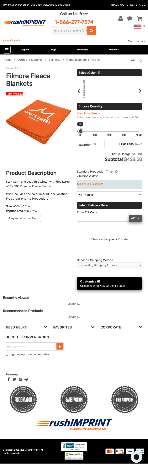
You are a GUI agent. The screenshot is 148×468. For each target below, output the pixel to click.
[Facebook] (9, 383)
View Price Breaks (88, 117)
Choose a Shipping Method (95, 264)
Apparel (25, 50)
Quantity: (85, 149)
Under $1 (114, 50)
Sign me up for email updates (29, 358)
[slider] (80, 135)
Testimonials (136, 41)
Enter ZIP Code (87, 217)
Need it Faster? (90, 189)
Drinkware (82, 50)
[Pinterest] (26, 383)
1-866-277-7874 (74, 22)
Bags (53, 50)
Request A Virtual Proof (23, 218)
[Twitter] (14, 383)
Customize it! (109, 288)
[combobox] (109, 199)
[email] (31, 351)
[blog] (20, 383)
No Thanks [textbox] (86, 199)
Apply (135, 222)
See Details (64, 4)
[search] (69, 30)
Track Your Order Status (128, 4)
